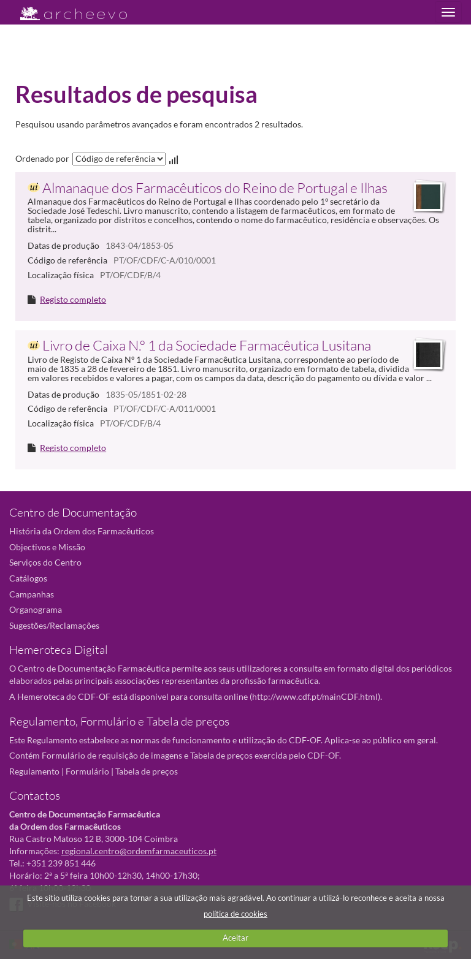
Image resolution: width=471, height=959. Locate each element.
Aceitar (235, 937)
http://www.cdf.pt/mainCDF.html (315, 696)
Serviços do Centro (45, 562)
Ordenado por (42, 158)
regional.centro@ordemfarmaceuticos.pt (138, 851)
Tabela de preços (146, 771)
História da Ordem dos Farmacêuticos (81, 531)
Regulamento (34, 771)
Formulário (87, 771)
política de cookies (235, 914)
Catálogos (28, 578)
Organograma (35, 609)
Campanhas (31, 594)
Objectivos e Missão (47, 547)
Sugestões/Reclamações (54, 625)
